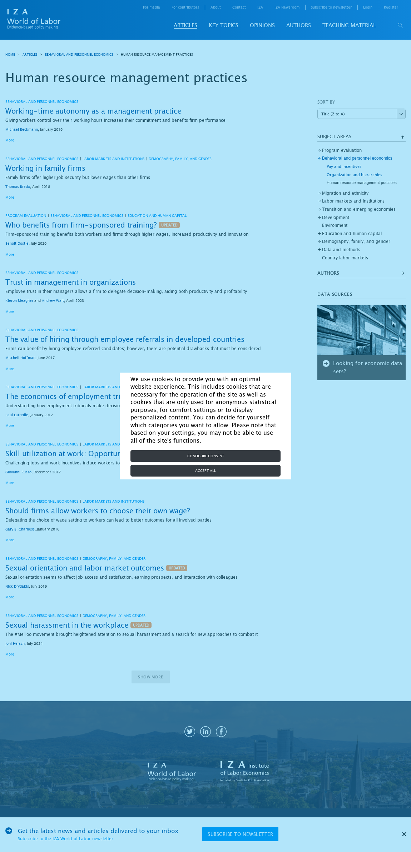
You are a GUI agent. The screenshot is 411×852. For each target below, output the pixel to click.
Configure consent (205, 456)
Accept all (205, 471)
